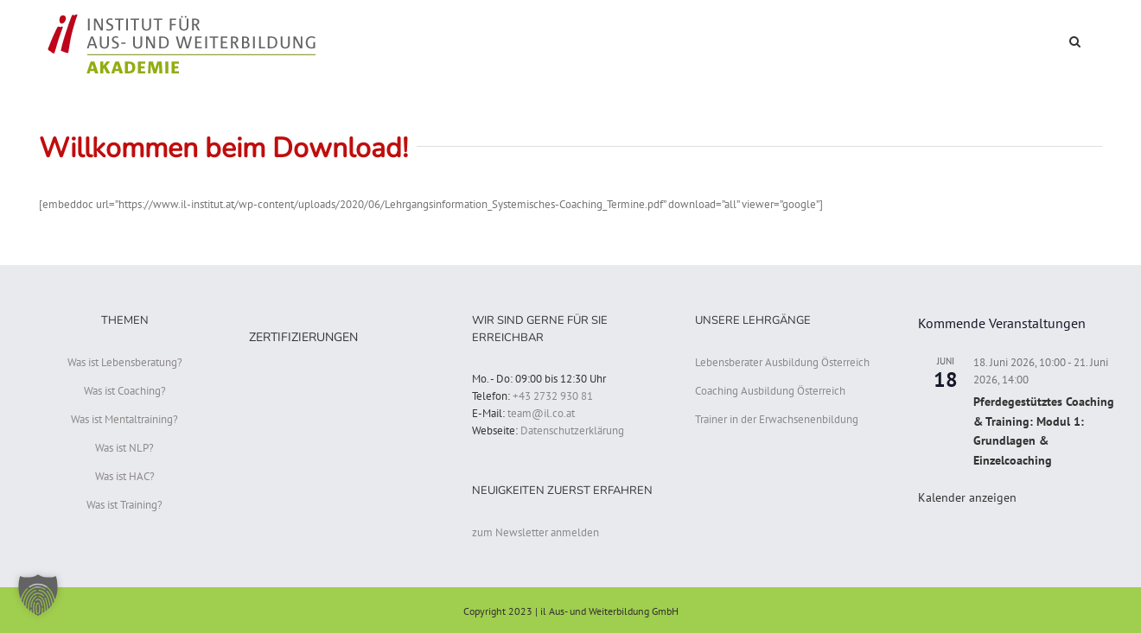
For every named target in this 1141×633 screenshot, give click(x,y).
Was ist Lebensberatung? (124, 362)
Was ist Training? (124, 504)
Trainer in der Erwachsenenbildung (776, 419)
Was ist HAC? (125, 476)
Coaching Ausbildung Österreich (770, 390)
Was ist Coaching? (125, 390)
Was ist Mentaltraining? (124, 419)
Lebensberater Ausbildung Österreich (782, 362)
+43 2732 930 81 (553, 396)
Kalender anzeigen (967, 497)
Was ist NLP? (124, 447)
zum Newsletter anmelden (535, 532)
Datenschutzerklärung (572, 430)
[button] (1074, 40)
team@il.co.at (541, 413)
